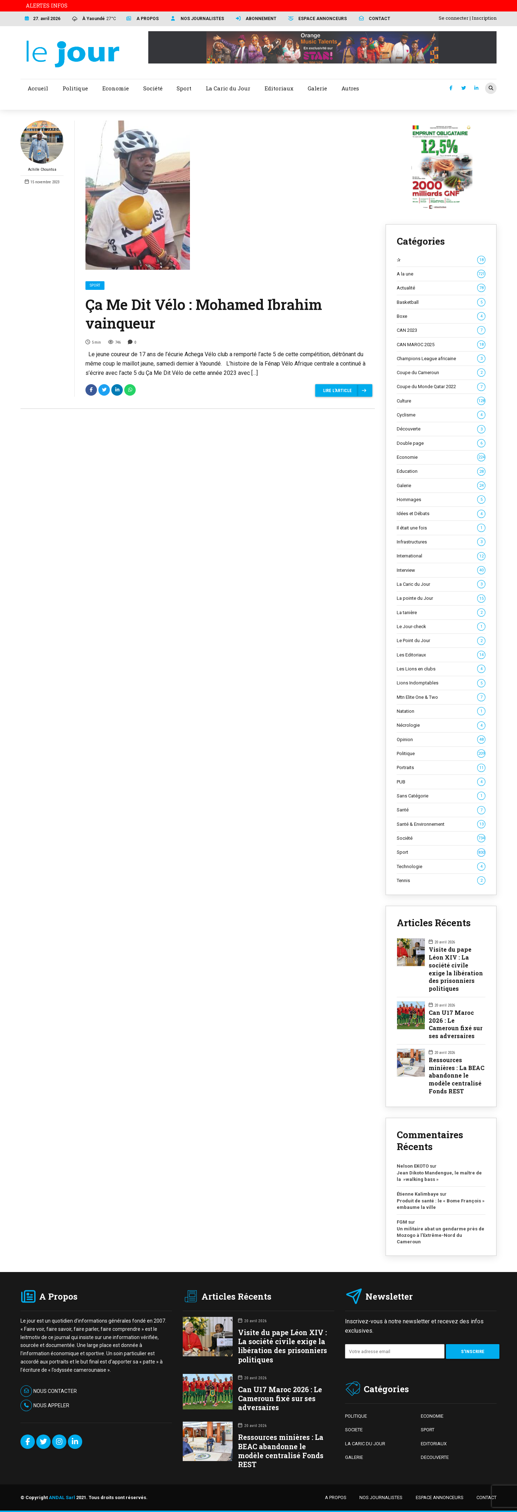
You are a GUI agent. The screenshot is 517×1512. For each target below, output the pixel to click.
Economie (441, 457)
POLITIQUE (356, 1416)
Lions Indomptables (441, 683)
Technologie (441, 866)
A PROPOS (335, 1497)
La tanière (441, 612)
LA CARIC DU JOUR (365, 1443)
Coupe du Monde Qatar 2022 (441, 386)
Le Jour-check (441, 626)
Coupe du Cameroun (441, 372)
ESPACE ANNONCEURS (440, 1497)
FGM (402, 1222)
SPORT (427, 1429)
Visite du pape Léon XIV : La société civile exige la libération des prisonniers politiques (456, 969)
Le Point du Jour (441, 640)
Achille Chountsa (42, 146)
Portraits (441, 767)
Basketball (441, 302)
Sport (95, 285)
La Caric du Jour (441, 584)
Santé (441, 810)
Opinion (441, 739)
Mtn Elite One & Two (441, 697)
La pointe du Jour (441, 598)
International (441, 556)
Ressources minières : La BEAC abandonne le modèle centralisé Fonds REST (456, 1075)
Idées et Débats (441, 513)
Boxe (441, 316)
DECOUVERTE (435, 1457)
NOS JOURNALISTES (380, 1497)
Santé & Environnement (441, 824)
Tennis (441, 880)
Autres (350, 88)
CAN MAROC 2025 (441, 345)
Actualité (441, 288)
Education (441, 471)
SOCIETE (354, 1429)
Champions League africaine (441, 358)
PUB (441, 782)
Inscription (484, 18)
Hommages (441, 499)
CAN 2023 (441, 330)
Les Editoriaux (441, 655)
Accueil (38, 88)
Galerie (441, 485)
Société (441, 838)
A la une (441, 274)
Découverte (441, 429)
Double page (441, 443)
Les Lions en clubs (441, 669)
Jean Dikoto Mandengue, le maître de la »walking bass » (439, 1176)
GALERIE (354, 1457)
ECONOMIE (432, 1416)
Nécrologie (441, 725)
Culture (441, 401)
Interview (441, 570)
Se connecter (454, 18)
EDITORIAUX (434, 1443)
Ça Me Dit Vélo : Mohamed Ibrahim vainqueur (203, 314)
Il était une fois (441, 528)
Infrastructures (441, 542)
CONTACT (486, 1497)
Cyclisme (441, 415)
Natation (441, 711)
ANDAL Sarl (62, 1497)
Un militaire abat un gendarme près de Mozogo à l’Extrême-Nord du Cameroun (440, 1235)
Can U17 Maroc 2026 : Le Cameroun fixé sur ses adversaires (456, 1024)
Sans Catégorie (441, 796)
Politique (441, 753)
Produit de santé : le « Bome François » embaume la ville (441, 1204)
